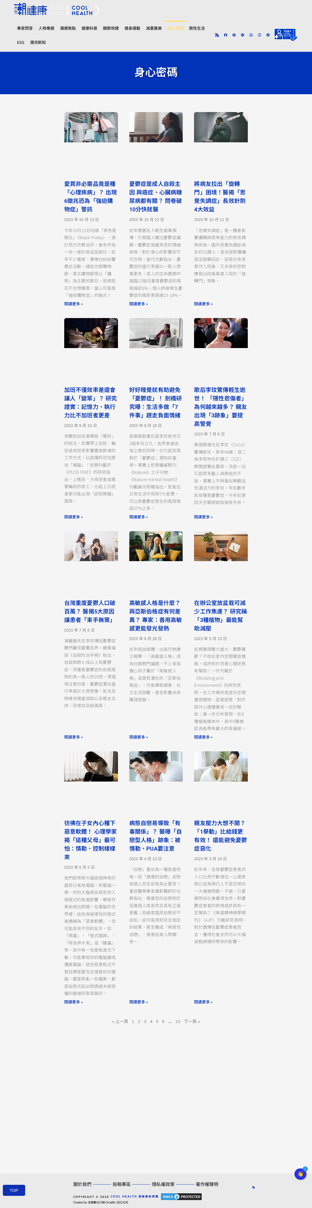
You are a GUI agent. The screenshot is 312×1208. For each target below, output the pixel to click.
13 (177, 1021)
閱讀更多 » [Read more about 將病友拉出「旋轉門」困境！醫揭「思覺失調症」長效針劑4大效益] (203, 303)
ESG (20, 42)
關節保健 (111, 28)
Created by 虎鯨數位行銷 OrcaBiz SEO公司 (100, 1202)
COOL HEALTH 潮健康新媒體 (135, 1196)
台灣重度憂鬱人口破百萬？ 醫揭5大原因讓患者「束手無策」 (90, 611)
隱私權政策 (163, 1184)
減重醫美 (154, 28)
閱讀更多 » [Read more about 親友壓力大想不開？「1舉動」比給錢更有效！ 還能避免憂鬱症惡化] (203, 1002)
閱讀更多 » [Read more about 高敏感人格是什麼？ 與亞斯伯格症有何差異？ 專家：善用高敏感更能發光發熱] (138, 737)
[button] (300, 1174)
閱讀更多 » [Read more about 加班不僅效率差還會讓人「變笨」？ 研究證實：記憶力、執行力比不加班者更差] (73, 517)
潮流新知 (38, 42)
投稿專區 (122, 1184)
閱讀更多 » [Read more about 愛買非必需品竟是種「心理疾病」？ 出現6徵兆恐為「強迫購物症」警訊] (73, 303)
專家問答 (25, 28)
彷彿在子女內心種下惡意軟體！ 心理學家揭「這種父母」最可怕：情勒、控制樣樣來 (90, 840)
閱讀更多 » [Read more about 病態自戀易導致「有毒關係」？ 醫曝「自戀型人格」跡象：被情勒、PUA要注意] (138, 1002)
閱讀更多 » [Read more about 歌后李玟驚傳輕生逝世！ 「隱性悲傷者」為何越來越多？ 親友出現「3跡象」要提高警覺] (203, 517)
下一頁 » (192, 1021)
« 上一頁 (120, 1021)
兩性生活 (197, 28)
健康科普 (89, 28)
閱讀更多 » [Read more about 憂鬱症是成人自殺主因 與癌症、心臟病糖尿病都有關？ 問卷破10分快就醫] (138, 303)
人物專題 (46, 28)
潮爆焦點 (68, 28)
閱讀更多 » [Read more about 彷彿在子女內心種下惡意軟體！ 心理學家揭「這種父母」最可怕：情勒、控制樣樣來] (73, 1002)
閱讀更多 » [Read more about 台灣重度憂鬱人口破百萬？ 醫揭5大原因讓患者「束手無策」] (73, 737)
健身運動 (132, 28)
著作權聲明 (207, 1184)
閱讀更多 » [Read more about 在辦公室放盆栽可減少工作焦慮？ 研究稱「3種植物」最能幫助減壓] (203, 737)
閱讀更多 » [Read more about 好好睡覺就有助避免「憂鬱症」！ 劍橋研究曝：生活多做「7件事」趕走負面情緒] (138, 517)
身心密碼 (175, 28)
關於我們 (82, 1184)
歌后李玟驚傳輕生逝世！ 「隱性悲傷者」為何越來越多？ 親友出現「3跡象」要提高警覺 (220, 407)
